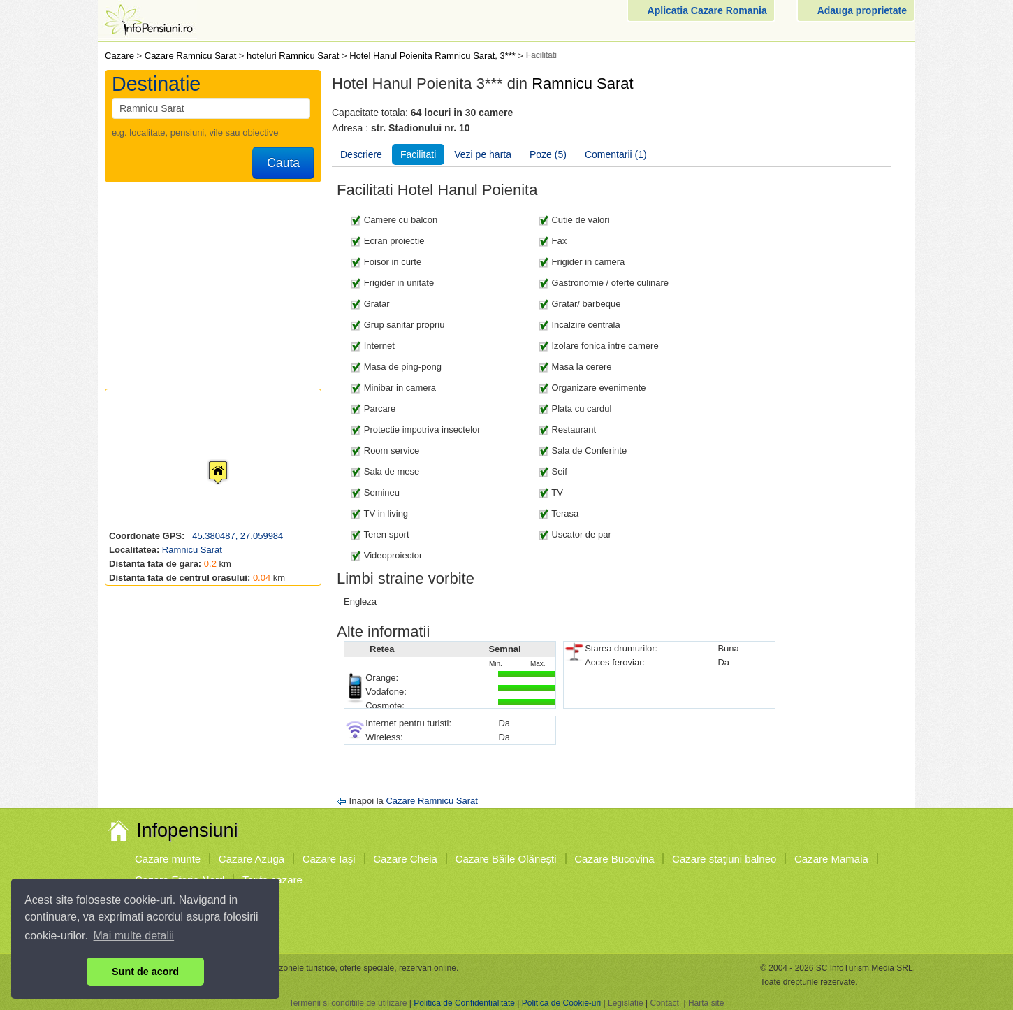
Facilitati (418, 154)
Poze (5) (548, 154)
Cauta (283, 163)
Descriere (361, 154)
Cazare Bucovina (614, 858)
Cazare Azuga (251, 858)
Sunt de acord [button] (145, 971)
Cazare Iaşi (329, 858)
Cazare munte (168, 858)
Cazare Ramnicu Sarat (432, 800)
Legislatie (625, 1003)
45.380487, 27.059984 (237, 536)
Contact (664, 1003)
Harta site (706, 1003)
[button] (207, 459)
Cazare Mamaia (831, 858)
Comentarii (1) (616, 154)
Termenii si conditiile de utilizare (348, 1003)
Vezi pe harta (482, 154)
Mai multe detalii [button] (134, 936)
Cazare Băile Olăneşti (506, 858)
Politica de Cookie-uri (561, 1003)
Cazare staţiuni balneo (724, 858)
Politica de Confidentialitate (464, 1003)
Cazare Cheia (405, 858)
